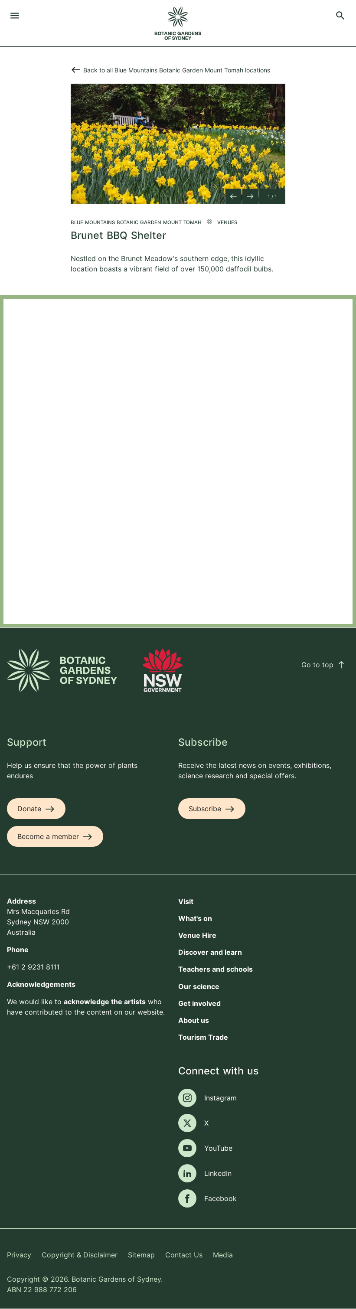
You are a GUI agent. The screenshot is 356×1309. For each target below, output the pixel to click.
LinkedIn (218, 1173)
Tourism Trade (203, 1037)
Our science (198, 986)
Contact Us (183, 1254)
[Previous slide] (233, 196)
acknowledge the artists (105, 1001)
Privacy (19, 1254)
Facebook (220, 1198)
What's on (195, 918)
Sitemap (141, 1254)
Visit (185, 901)
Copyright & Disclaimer (80, 1254)
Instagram (220, 1098)
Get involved (199, 1003)
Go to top (323, 664)
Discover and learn (210, 952)
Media (223, 1254)
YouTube (218, 1148)
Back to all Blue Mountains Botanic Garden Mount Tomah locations (176, 70)
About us (193, 1020)
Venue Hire (197, 935)
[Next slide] (250, 196)
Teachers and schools (215, 969)
